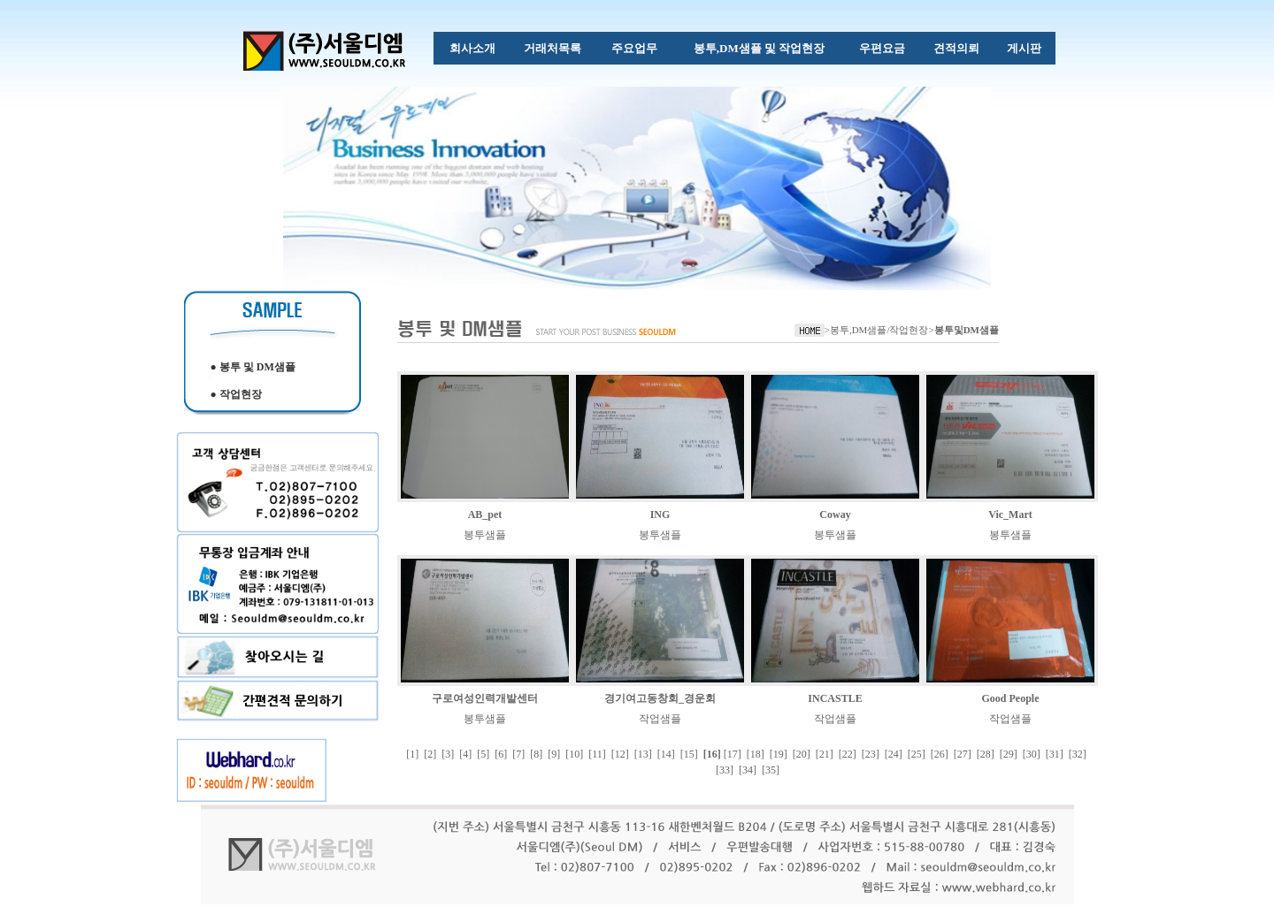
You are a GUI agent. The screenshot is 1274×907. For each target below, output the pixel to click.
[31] (1054, 754)
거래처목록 (552, 48)
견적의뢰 (956, 48)
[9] (554, 754)
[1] (412, 754)
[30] (1031, 754)
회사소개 (472, 48)
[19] (778, 754)
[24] (893, 754)
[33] (724, 770)
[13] (643, 754)
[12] (620, 754)
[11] (597, 754)
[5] (483, 754)
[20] (801, 754)
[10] (574, 754)
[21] (824, 754)
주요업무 (634, 48)
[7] (518, 754)
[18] (755, 754)
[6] (501, 754)
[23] (870, 754)
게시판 (1024, 48)
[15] (689, 754)
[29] (1008, 754)
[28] (985, 754)
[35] (770, 770)
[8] (536, 754)
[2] (430, 754)
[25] (916, 754)
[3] (447, 754)
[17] (732, 754)
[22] (847, 754)
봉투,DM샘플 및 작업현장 (759, 48)
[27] (962, 754)
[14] (666, 754)
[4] (465, 754)
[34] (747, 770)
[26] (939, 754)
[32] (1077, 754)
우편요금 (882, 48)
